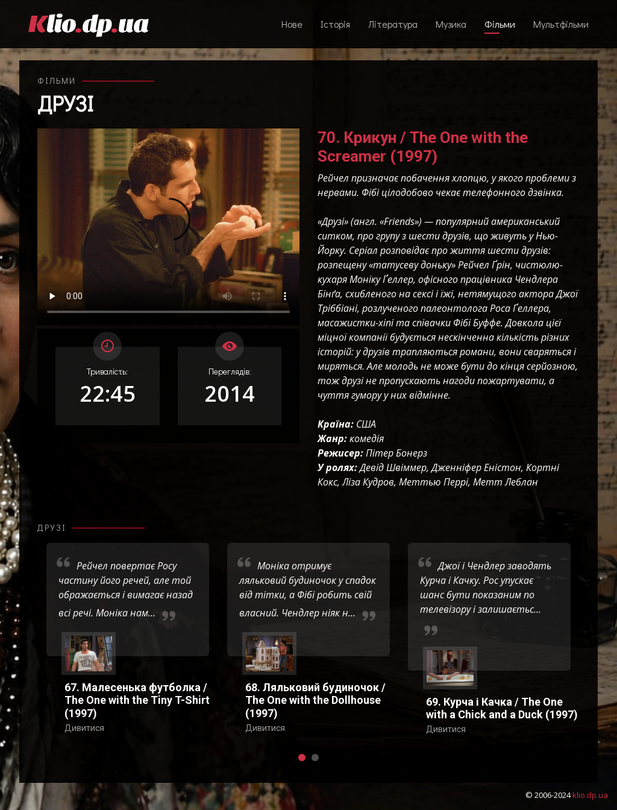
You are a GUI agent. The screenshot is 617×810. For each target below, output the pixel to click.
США (366, 424)
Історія (335, 23)
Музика (451, 23)
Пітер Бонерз (396, 453)
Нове (291, 23)
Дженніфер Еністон (476, 467)
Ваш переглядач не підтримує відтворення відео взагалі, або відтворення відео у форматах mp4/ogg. (168, 226)
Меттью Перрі (433, 482)
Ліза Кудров (368, 482)
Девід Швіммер (393, 467)
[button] (301, 757)
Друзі (65, 103)
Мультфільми (561, 23)
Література (393, 23)
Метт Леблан (505, 482)
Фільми (499, 23)
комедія (366, 438)
